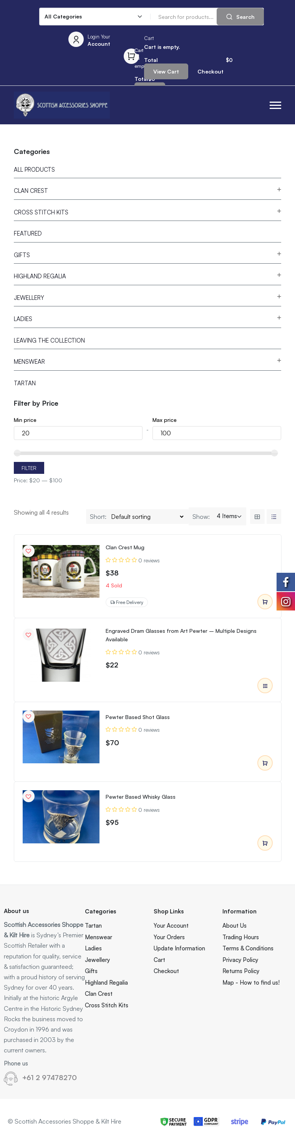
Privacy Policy (240, 959)
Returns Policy (240, 971)
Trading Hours (240, 937)
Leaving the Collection (49, 340)
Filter (29, 468)
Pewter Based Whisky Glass (141, 796)
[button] (275, 105)
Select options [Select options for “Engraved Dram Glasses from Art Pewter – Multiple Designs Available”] (265, 686)
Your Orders (169, 937)
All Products (34, 169)
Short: (98, 516)
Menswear (29, 361)
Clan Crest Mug (125, 547)
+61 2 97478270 (49, 1077)
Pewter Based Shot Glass (138, 717)
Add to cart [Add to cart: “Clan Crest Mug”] (265, 602)
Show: (201, 516)
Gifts (22, 255)
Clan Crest (31, 190)
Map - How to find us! (251, 982)
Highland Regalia (40, 276)
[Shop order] (147, 516)
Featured (28, 233)
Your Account (171, 925)
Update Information (179, 948)
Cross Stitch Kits (41, 212)
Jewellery (29, 297)
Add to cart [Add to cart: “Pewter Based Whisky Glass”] (265, 843)
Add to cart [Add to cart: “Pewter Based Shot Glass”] (265, 763)
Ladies (23, 319)
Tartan (25, 383)
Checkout (210, 71)
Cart (159, 959)
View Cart (166, 71)
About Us (234, 925)
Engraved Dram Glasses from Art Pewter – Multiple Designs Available (181, 634)
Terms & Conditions (247, 948)
